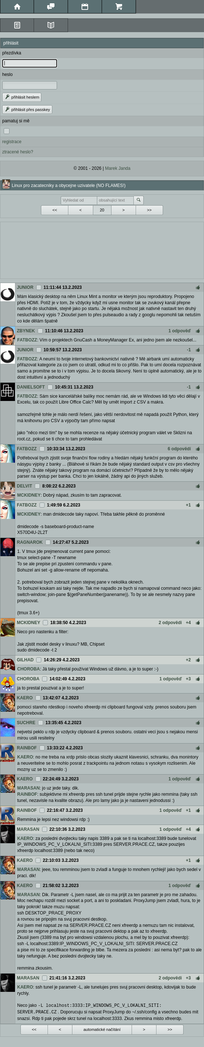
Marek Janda (117, 168)
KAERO (25, 697)
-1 (189, 349)
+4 (188, 622)
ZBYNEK (26, 330)
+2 (188, 659)
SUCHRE (26, 722)
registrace (12, 141)
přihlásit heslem (21, 97)
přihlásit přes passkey (27, 109)
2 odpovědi (170, 622)
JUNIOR (25, 287)
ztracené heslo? (17, 151)
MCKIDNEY (29, 495)
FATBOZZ (27, 340)
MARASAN (28, 788)
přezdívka (11, 53)
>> (149, 210)
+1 (188, 505)
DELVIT (24, 486)
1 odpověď (180, 330)
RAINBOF (27, 747)
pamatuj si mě (16, 120)
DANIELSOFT (31, 387)
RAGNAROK (30, 542)
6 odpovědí (179, 448)
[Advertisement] (102, 249)
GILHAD (25, 659)
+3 (188, 678)
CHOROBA (28, 669)
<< (54, 210)
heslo (7, 74)
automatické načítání (102, 1029)
